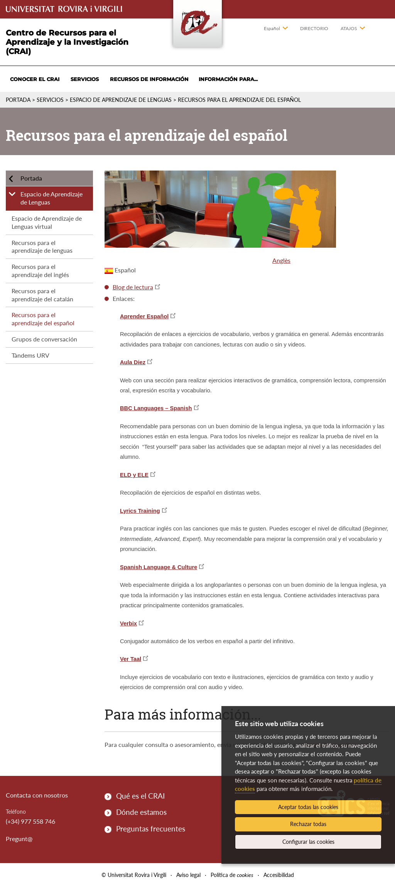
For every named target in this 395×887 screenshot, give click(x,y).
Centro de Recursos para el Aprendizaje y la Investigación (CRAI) (67, 42)
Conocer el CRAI (34, 79)
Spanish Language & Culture (158, 567)
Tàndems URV (30, 355)
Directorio (314, 28)
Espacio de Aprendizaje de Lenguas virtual (47, 222)
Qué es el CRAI (140, 795)
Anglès (281, 260)
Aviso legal (188, 875)
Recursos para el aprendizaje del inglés (40, 270)
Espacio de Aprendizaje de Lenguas (121, 99)
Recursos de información (149, 79)
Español (272, 28)
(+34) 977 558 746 (30, 821)
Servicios (85, 79)
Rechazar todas (308, 824)
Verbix (128, 623)
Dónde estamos (141, 812)
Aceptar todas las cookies (308, 807)
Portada (18, 99)
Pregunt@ (19, 838)
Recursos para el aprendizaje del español (43, 318)
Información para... (228, 79)
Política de (232, 875)
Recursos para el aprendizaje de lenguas (42, 246)
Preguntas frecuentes (150, 828)
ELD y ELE (134, 475)
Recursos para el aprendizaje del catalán (42, 294)
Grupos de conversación (44, 339)
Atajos (349, 28)
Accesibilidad (278, 875)
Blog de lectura (133, 287)
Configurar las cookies (308, 841)
